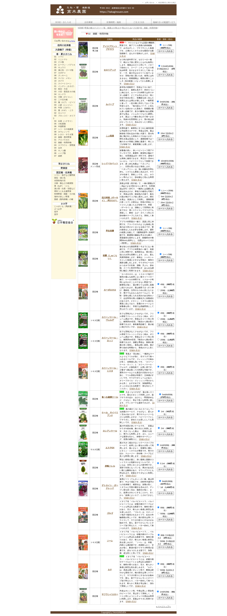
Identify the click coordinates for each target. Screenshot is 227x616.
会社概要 (88, 22)
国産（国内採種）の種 (63, 199)
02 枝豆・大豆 (61, 89)
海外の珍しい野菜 (61, 197)
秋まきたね (64, 163)
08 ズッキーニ (61, 75)
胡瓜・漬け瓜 (60, 178)
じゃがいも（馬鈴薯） (63, 206)
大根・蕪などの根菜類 (63, 183)
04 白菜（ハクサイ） (63, 121)
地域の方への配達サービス (164, 22)
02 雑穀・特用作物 (62, 142)
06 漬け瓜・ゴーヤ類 (63, 70)
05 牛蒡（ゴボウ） (62, 108)
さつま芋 (58, 209)
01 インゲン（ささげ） (64, 86)
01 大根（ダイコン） (63, 97)
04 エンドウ (60, 94)
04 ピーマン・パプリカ (64, 65)
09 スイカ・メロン (62, 78)
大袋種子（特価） (64, 49)
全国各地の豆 (60, 180)
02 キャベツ (60, 113)
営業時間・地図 (113, 22)
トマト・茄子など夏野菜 (64, 175)
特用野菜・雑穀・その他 (64, 194)
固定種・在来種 (64, 172)
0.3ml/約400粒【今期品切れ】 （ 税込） (165, 69)
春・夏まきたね (64, 54)
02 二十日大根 (61, 100)
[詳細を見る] (129, 84)
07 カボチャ (60, 73)
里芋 (56, 214)
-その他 (136, 28)
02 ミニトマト (61, 59)
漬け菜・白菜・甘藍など (64, 188)
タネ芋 (64, 203)
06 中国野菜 (60, 126)
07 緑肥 (58, 156)
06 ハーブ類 (60, 153)
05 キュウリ (60, 67)
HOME (81, 28)
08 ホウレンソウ (62, 132)
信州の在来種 (64, 45)
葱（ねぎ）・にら (61, 186)
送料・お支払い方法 (138, 22)
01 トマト (59, 57)
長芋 (56, 212)
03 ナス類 (59, 62)
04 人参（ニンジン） (63, 105)
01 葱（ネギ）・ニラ (63, 110)
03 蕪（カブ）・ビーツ (64, 102)
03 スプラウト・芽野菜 (64, 145)
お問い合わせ (149, 2)
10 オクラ (59, 81)
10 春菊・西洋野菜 (62, 137)
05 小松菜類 (60, 124)
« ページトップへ (163, 606)
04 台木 (58, 148)
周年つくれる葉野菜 (62, 191)
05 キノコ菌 (60, 150)
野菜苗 (64, 168)
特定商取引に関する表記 (167, 2)
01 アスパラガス (62, 140)
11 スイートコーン (62, 83)
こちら (72, 41)
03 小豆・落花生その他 (64, 92)
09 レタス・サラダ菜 (63, 134)
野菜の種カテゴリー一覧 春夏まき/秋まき (103, 28)
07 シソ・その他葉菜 (63, 129)
